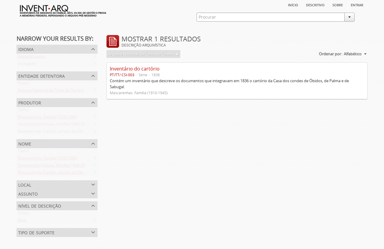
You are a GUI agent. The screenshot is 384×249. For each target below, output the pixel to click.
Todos (23, 84)
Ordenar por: (330, 53)
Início (293, 4)
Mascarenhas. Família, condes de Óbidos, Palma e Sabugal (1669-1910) (80, 132)
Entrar (357, 4)
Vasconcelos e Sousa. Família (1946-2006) (54, 125)
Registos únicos (31, 57)
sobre (337, 4)
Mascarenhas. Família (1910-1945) (47, 118)
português (27, 65)
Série (22, 221)
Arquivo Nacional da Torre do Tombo (51, 91)
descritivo (315, 4)
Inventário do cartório (135, 68)
